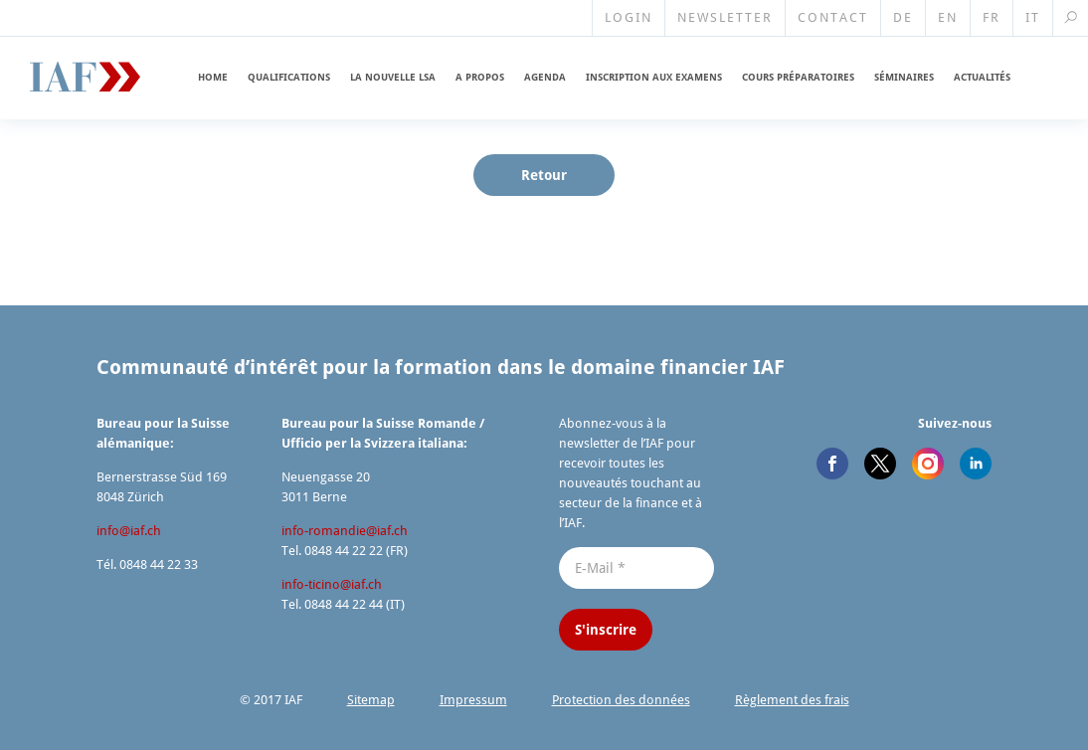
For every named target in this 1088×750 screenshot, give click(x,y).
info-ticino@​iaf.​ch (331, 584)
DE (903, 17)
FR (991, 17)
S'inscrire (605, 630)
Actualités (982, 77)
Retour (544, 175)
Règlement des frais (792, 699)
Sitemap (371, 699)
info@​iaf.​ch (128, 530)
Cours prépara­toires (798, 77)
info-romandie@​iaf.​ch (344, 530)
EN (948, 17)
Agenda (545, 77)
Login (628, 17)
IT (1032, 17)
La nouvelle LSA (393, 77)
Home (213, 77)
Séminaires (904, 77)
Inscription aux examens (654, 77)
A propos (479, 77)
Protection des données (621, 699)
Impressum (473, 699)
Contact (833, 17)
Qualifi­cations (289, 77)
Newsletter (725, 17)
